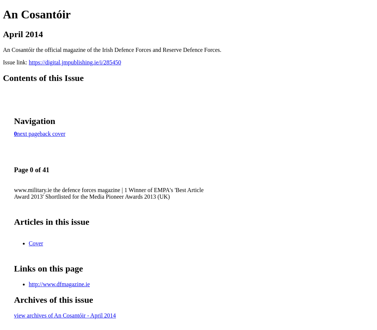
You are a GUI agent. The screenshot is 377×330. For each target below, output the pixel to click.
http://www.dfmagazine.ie (59, 284)
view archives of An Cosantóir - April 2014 (65, 315)
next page (28, 134)
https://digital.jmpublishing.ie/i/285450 (75, 62)
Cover (36, 243)
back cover (53, 134)
